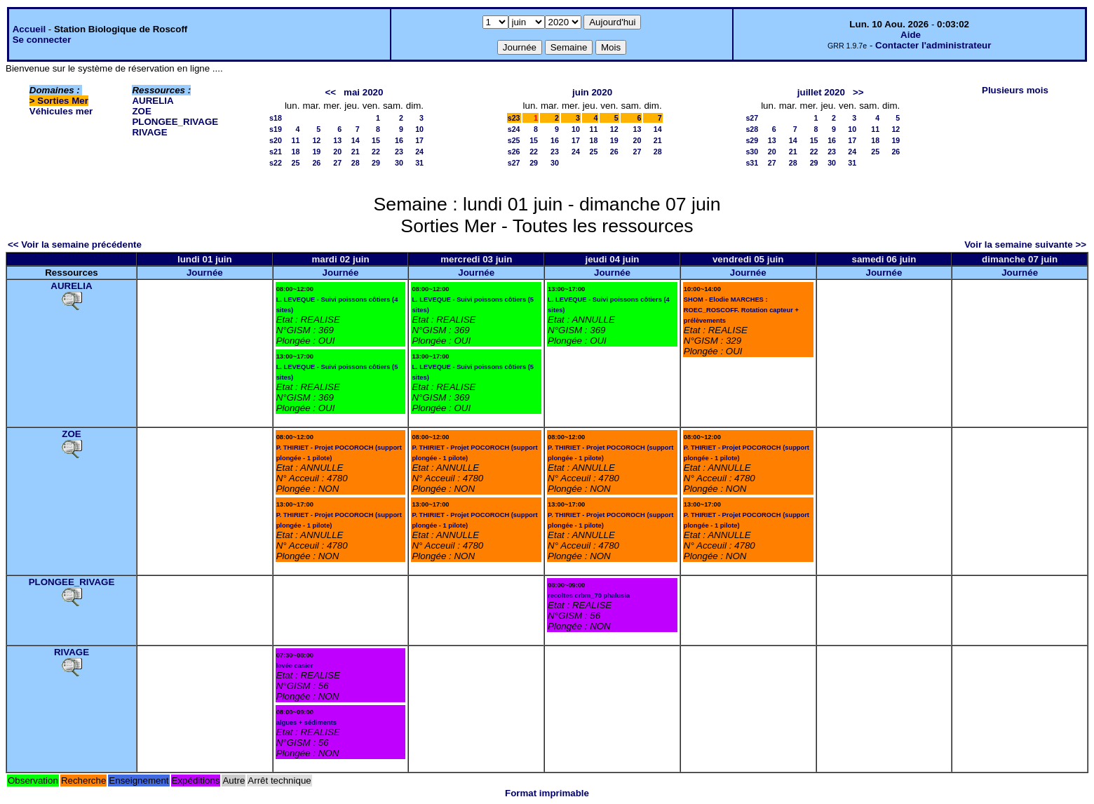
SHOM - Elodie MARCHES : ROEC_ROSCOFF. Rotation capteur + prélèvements (741, 310)
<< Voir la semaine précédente (75, 244)
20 (337, 151)
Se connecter (42, 39)
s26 (514, 151)
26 (316, 163)
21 (355, 151)
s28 (751, 129)
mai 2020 (363, 92)
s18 (275, 118)
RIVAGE (149, 132)
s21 (275, 151)
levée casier (294, 665)
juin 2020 (592, 92)
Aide (910, 34)
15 (376, 140)
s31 (751, 163)
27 (337, 163)
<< (330, 92)
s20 (275, 140)
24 (419, 151)
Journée (205, 272)
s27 (514, 163)
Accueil (29, 29)
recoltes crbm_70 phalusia (589, 595)
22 (376, 151)
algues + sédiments (306, 722)
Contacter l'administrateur (933, 45)
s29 (751, 140)
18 (296, 151)
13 (337, 140)
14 (355, 140)
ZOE (141, 111)
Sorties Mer (62, 100)
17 (419, 140)
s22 (275, 163)
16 (399, 140)
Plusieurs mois (1015, 90)
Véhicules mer (61, 111)
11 (296, 140)
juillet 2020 (821, 92)
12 (316, 140)
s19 (275, 129)
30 (399, 163)
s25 (514, 140)
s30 (751, 151)
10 (419, 129)
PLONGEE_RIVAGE (175, 121)
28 (355, 163)
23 (399, 151)
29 (376, 163)
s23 (514, 118)
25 (296, 163)
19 (316, 151)
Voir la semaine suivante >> (1025, 244)
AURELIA (152, 100)
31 (419, 163)
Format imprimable (547, 793)
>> (858, 92)
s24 (514, 129)
